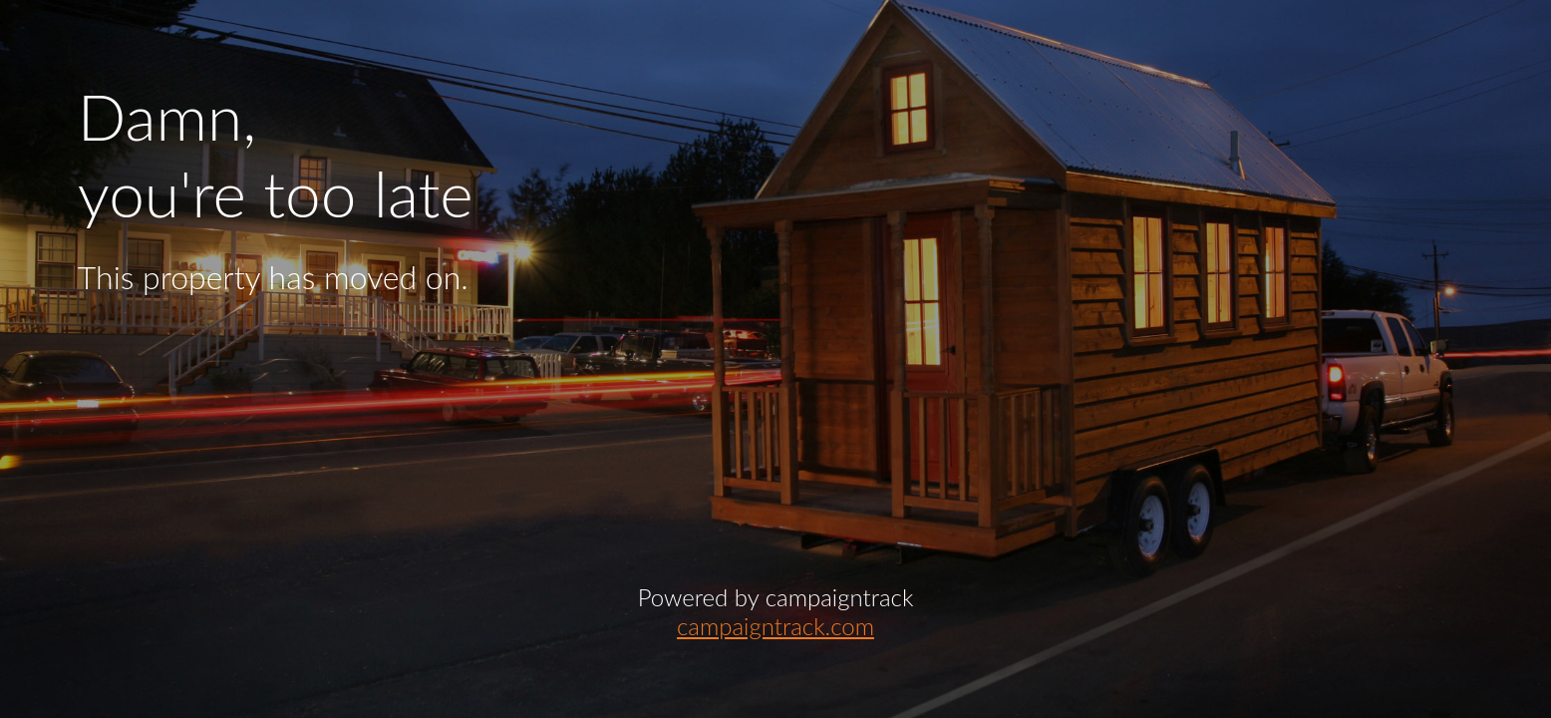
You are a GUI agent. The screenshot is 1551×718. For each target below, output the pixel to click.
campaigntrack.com (775, 625)
